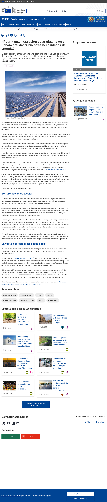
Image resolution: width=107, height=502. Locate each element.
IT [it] (20, 35)
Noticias (55, 24)
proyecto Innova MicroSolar (23, 258)
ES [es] (11, 35)
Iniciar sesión (52, 11)
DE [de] (3, 35)
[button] (64, 11)
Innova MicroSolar (9, 295)
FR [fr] (16, 35)
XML (12, 436)
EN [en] (7, 35)
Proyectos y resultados (29, 24)
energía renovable (9, 300)
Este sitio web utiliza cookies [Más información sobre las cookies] (11, 496)
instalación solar (26, 295)
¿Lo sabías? (32, 1)
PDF (32, 436)
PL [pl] (24, 35)
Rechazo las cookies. (80, 499)
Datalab (62, 24)
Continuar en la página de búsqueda (36, 404)
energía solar (52, 300)
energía (49, 295)
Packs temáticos (13, 24)
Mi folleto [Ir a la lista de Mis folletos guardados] (100, 422)
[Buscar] (100, 11)
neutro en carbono (27, 300)
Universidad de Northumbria (55, 170)
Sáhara (39, 295)
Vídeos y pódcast (44, 24)
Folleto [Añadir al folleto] (88, 422)
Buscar (68, 24)
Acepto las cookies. (80, 494)
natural (41, 300)
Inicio (4, 24)
